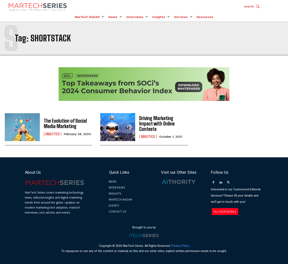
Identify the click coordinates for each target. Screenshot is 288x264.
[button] (253, 6)
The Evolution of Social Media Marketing (65, 123)
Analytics (52, 134)
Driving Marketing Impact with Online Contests (157, 123)
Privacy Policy (180, 246)
